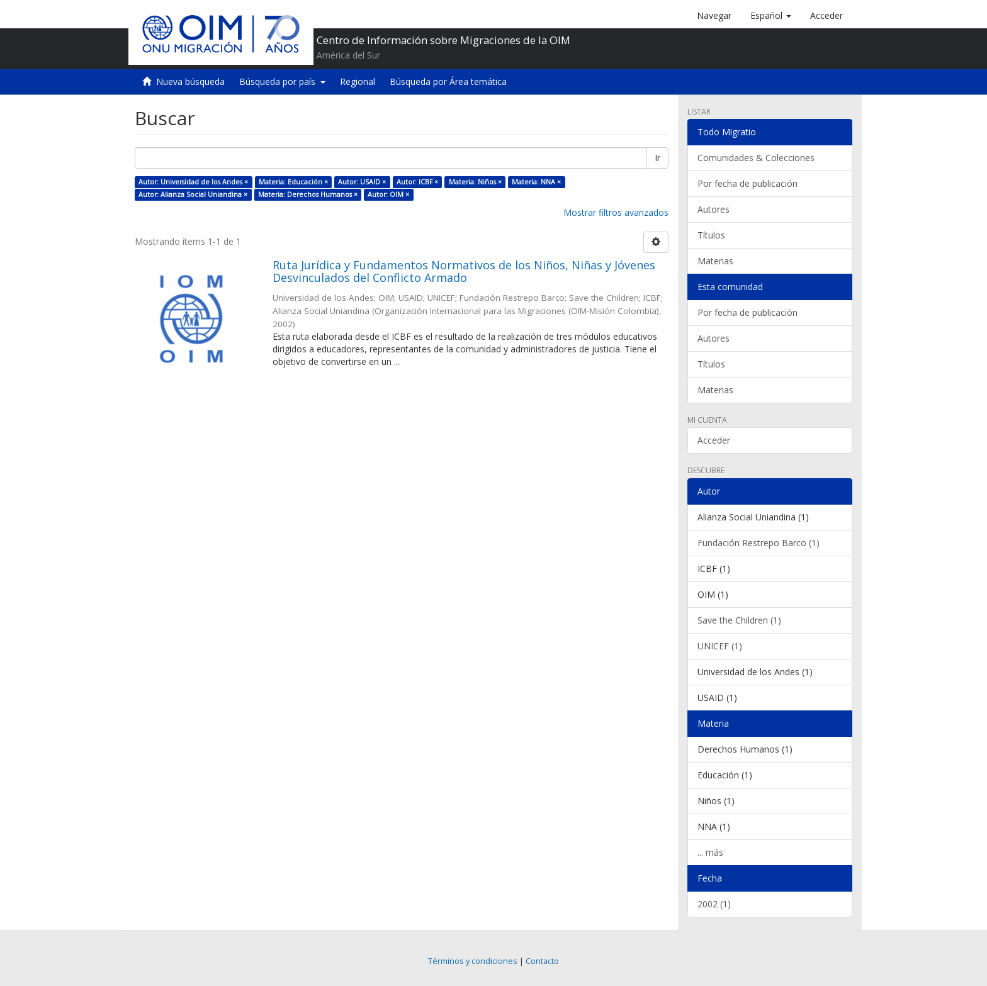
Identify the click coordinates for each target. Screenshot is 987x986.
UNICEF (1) (719, 646)
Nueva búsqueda (190, 81)
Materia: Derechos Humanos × (308, 194)
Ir (657, 158)
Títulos (711, 235)
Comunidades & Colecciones (756, 158)
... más (710, 852)
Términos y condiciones (472, 961)
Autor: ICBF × (417, 181)
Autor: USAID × (362, 181)
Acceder (713, 440)
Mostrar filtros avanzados (615, 212)
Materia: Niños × (475, 181)
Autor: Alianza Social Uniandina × (192, 194)
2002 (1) (714, 904)
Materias (715, 261)
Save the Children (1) (739, 620)
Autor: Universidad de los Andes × (193, 181)
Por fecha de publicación (747, 183)
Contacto (542, 961)
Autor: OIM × (388, 194)
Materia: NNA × (536, 181)
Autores (713, 209)
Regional (357, 81)
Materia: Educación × (293, 181)
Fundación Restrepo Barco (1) (758, 543)
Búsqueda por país (282, 81)
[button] (771, 15)
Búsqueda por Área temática (448, 81)
